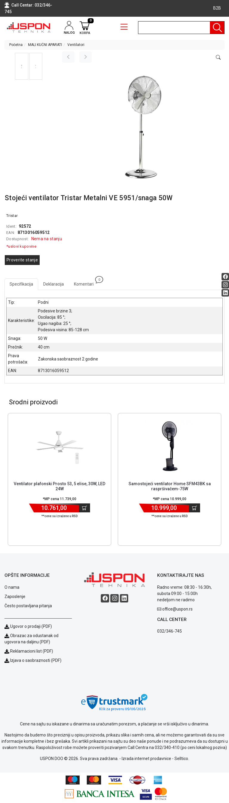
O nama (11, 587)
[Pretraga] (217, 27)
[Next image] (85, 57)
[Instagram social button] (225, 284)
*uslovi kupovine (21, 246)
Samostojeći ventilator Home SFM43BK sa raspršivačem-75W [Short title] (170, 486)
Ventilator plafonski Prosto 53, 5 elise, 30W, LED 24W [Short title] (59, 486)
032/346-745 (169, 631)
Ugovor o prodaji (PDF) (28, 626)
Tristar (12, 215)
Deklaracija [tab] (53, 284)
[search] (181, 27)
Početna (16, 45)
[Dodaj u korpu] (84, 507)
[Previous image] (68, 57)
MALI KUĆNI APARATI (45, 45)
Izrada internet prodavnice (146, 758)
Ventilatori (75, 45)
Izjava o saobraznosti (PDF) (35, 660)
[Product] (59, 446)
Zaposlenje (14, 596)
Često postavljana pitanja (28, 605)
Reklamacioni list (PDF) (28, 651)
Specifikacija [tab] (21, 284)
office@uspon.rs (177, 609)
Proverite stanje (22, 260)
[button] (21, 66)
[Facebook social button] (225, 276)
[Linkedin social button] (225, 292)
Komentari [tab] (86, 282)
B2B (217, 8)
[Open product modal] (218, 57)
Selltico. (181, 758)
